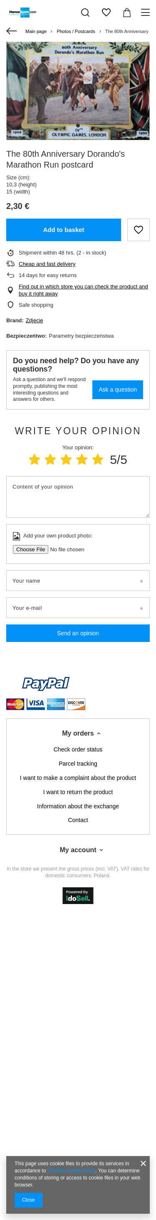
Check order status (78, 749)
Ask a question (118, 389)
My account (77, 849)
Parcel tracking (78, 763)
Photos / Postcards (76, 31)
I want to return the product (78, 792)
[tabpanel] (78, 91)
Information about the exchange (78, 806)
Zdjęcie (34, 320)
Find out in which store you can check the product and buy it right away (83, 290)
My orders (78, 733)
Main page (36, 31)
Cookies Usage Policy (71, 1171)
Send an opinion (78, 633)
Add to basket (63, 229)
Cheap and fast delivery (47, 264)
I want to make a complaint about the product (78, 777)
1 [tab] (78, 125)
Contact (78, 820)
